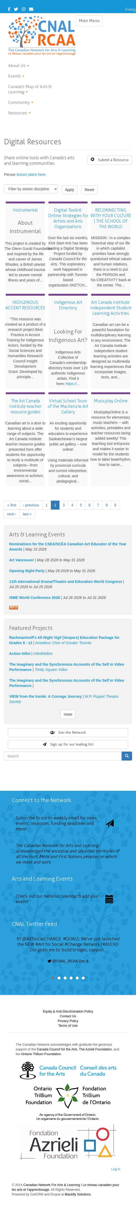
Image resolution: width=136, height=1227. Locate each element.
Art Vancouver (21, 560)
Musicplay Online (111, 400)
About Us (18, 65)
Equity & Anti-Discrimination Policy (68, 1011)
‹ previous (31, 505)
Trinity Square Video (51, 670)
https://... (73, 384)
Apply (69, 190)
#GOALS (71, 938)
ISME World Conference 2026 (34, 597)
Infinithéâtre (42, 653)
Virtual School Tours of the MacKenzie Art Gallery (68, 406)
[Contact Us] (31, 9)
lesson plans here (31, 174)
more (68, 714)
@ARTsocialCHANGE (41, 938)
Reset (89, 190)
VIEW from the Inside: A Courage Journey (45, 696)
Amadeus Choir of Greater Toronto (63, 643)
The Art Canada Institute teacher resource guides (25, 406)
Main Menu (90, 22)
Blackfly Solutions (78, 1194)
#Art (39, 944)
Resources (19, 112)
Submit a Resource (110, 159)
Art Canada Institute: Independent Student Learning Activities (111, 308)
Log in (115, 1169)
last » (27, 514)
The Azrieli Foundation (95, 1049)
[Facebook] (9, 9)
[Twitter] (16, 9)
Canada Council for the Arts (57, 1049)
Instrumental (25, 210)
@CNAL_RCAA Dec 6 (68, 961)
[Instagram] (23, 9)
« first (11, 505)
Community (20, 102)
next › (11, 514)
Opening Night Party (27, 571)
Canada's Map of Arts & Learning (30, 89)
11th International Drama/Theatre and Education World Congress (65, 581)
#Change (73, 944)
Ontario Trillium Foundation (41, 1054)
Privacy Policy (68, 1021)
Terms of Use (68, 1026)
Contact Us (68, 1016)
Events (16, 76)
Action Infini (19, 653)
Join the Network (68, 732)
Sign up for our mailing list (68, 744)
